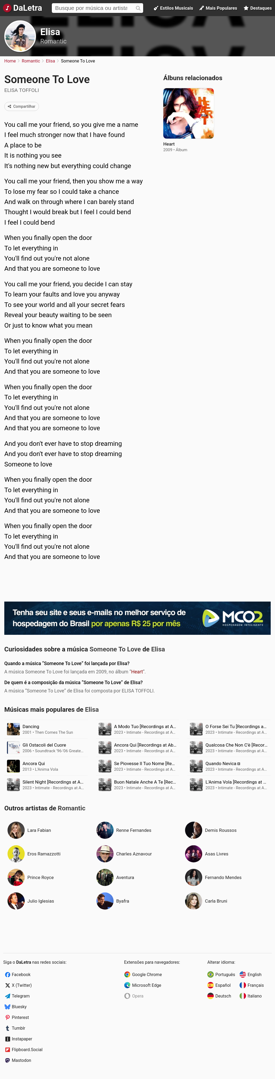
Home (10, 61)
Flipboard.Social (27, 1049)
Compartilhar (21, 106)
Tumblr (18, 1028)
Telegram (21, 996)
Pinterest (20, 1017)
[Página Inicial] (22, 8)
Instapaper (22, 1038)
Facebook (21, 974)
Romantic (53, 41)
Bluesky (19, 1006)
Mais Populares (218, 8)
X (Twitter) (22, 985)
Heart (137, 671)
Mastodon (21, 1060)
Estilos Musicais (173, 8)
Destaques (258, 8)
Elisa (50, 32)
